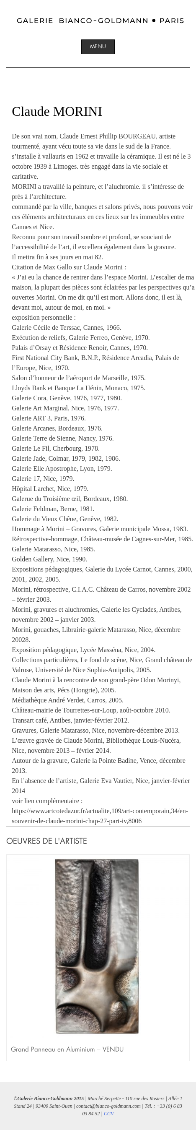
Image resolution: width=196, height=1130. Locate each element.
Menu (98, 46)
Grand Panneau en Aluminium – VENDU (67, 1049)
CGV (109, 1114)
